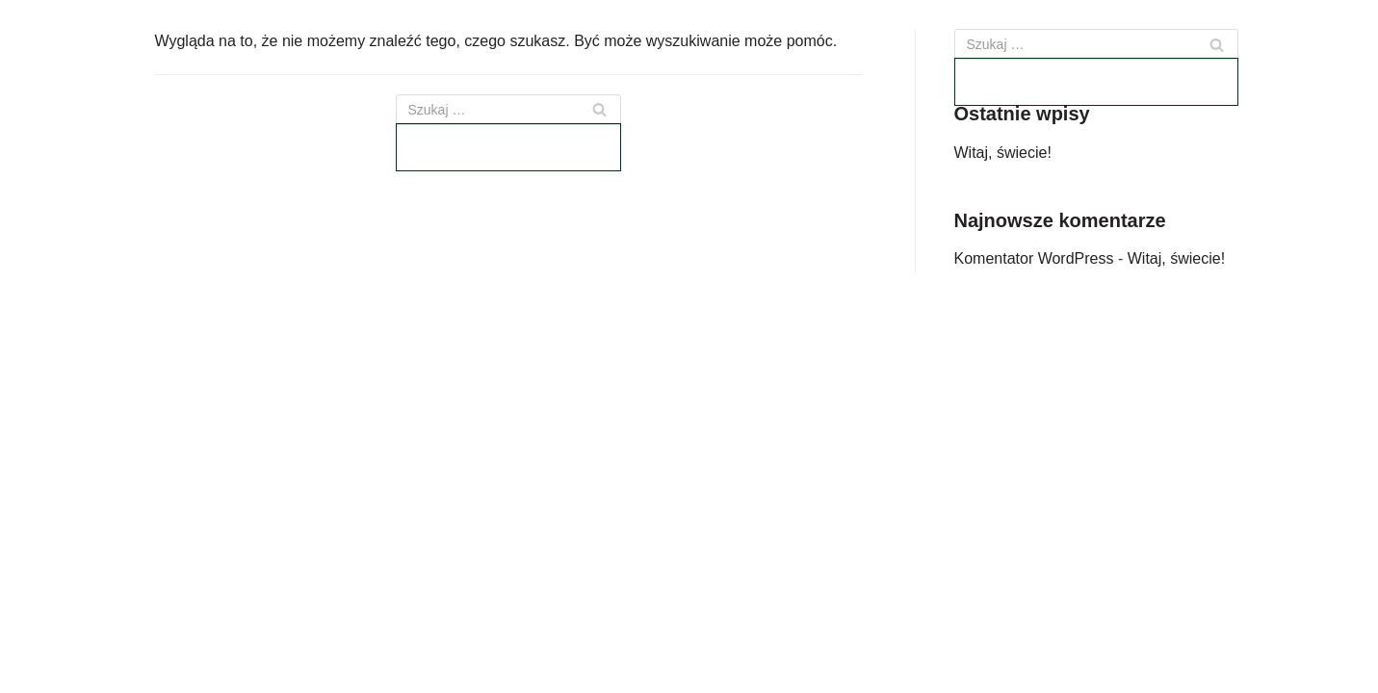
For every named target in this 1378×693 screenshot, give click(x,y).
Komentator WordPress (1034, 258)
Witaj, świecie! (1003, 152)
